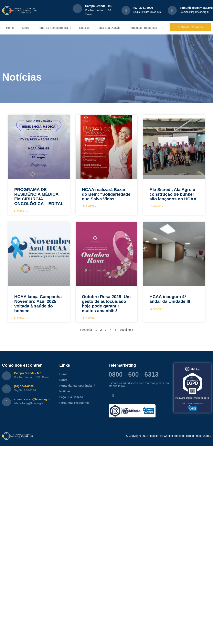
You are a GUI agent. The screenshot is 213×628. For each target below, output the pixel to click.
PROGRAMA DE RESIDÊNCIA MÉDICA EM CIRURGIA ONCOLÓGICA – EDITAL (39, 196)
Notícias (84, 27)
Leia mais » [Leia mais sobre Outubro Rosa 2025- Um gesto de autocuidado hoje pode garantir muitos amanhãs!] (89, 318)
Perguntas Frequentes (143, 27)
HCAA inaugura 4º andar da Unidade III (169, 299)
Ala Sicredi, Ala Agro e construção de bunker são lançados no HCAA (172, 194)
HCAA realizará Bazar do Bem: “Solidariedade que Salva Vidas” (106, 194)
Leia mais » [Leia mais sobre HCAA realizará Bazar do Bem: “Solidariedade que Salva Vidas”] (89, 206)
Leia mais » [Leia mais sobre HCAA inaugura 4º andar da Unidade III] (156, 308)
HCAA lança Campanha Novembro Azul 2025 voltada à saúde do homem (38, 303)
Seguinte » (126, 329)
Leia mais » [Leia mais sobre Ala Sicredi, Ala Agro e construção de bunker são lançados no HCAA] (156, 206)
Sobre (25, 27)
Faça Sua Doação (109, 27)
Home (10, 27)
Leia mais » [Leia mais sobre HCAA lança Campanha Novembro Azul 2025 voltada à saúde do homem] (21, 318)
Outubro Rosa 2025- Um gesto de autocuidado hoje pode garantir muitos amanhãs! (106, 303)
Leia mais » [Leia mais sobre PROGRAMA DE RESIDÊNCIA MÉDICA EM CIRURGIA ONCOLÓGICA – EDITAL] (21, 211)
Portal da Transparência (54, 27)
